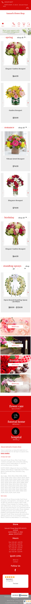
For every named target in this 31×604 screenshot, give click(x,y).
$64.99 (15, 76)
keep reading (5, 453)
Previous (2, 61)
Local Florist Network (12, 603)
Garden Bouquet (15, 110)
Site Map (22, 603)
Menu (2, 26)
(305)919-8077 (8, 2)
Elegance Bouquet (15, 200)
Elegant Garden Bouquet (16, 69)
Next (28, 61)
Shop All (20, 38)
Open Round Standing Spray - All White (15, 301)
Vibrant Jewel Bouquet (15, 159)
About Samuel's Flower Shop (11, 447)
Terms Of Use (10, 600)
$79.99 (15, 208)
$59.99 (15, 118)
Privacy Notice (20, 600)
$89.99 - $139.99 (15, 307)
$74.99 (15, 166)
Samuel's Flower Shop (15, 13)
